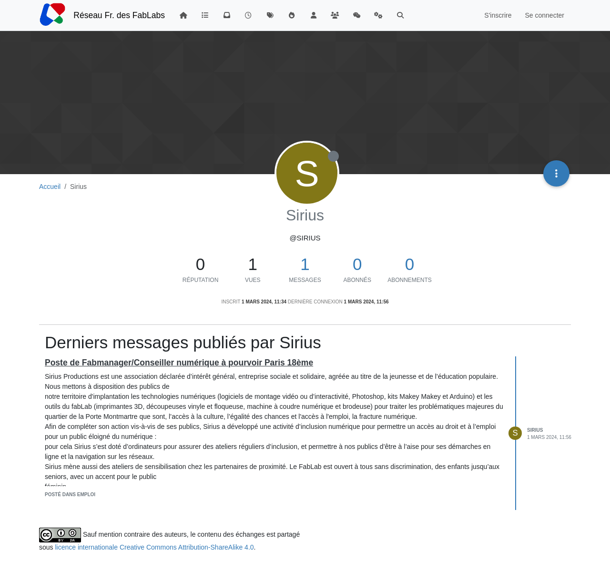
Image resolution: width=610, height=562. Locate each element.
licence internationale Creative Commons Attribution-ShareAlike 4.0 (154, 547)
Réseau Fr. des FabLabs (119, 15)
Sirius (535, 430)
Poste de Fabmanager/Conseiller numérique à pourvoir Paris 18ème (179, 362)
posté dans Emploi (70, 494)
